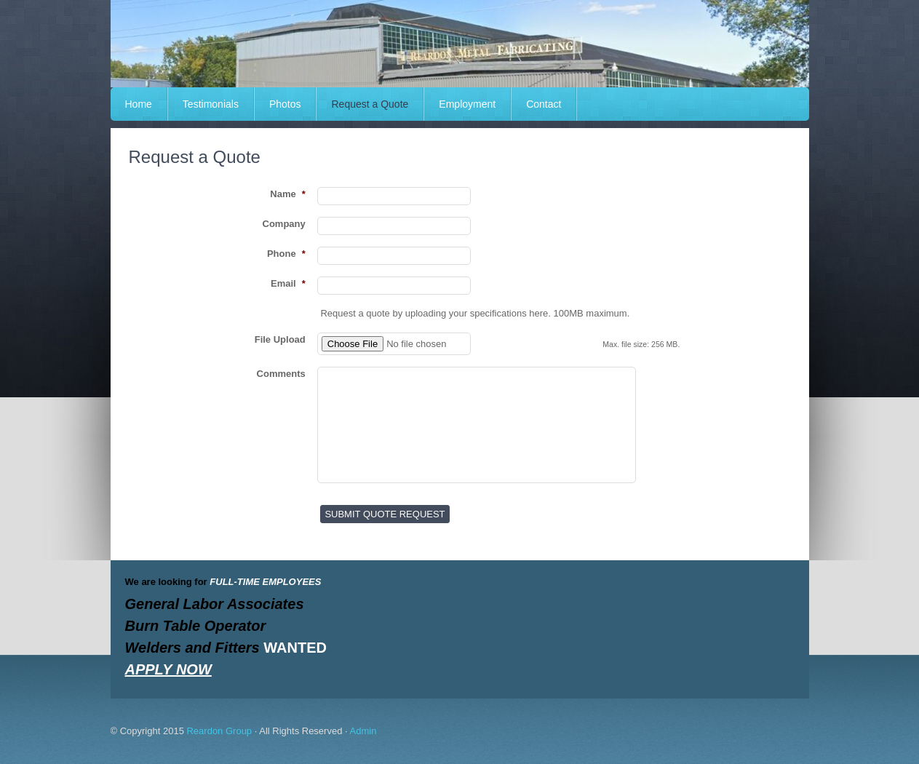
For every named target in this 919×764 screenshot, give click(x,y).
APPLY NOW (168, 669)
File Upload (280, 339)
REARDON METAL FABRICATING (460, 43)
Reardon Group (219, 730)
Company (284, 223)
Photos (285, 104)
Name (287, 193)
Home (138, 104)
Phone (286, 253)
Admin (363, 730)
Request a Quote (369, 104)
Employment (467, 104)
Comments (281, 373)
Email (288, 283)
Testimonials (211, 104)
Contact (543, 104)
